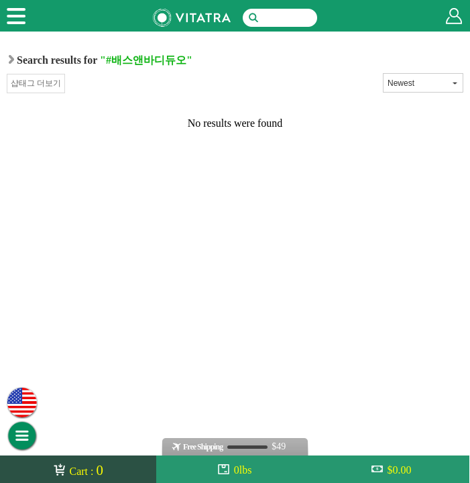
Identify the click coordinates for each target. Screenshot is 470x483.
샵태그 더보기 (36, 83)
